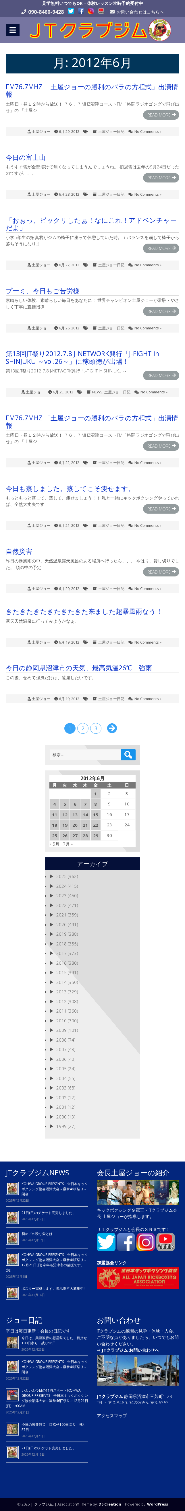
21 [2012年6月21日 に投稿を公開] (85, 825)
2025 (61, 876)
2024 (61, 886)
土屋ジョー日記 (111, 131)
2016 (61, 963)
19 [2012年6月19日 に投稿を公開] (65, 825)
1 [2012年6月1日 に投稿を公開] (95, 794)
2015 (61, 972)
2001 (61, 1107)
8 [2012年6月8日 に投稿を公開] (95, 804)
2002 (61, 1097)
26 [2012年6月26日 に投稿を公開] (65, 835)
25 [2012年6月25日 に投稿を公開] (54, 835)
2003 (61, 1088)
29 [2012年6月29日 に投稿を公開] (95, 835)
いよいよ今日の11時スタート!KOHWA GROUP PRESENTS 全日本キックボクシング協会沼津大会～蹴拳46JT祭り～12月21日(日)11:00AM (47, 1398)
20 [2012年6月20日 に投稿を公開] (75, 825)
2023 (61, 895)
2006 (61, 1059)
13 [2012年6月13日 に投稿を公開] (75, 814)
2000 (61, 1117)
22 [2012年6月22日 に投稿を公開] (95, 825)
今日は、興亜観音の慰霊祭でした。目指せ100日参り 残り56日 (54, 1340)
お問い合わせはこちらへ (140, 12)
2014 (61, 982)
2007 (61, 1049)
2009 (61, 1030)
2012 (61, 1001)
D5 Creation (110, 1504)
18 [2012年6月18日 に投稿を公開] (54, 825)
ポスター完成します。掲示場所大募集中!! (53, 1288)
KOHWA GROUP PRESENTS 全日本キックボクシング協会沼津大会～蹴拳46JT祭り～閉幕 (55, 1189)
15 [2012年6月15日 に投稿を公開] (95, 814)
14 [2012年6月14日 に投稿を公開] (85, 814)
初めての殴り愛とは (37, 1233)
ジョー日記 (24, 1320)
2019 (61, 934)
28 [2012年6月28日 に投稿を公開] (85, 835)
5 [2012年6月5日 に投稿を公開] (64, 804)
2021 (61, 915)
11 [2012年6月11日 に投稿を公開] (54, 814)
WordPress (157, 1504)
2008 (61, 1040)
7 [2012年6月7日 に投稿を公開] (85, 804)
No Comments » (147, 131)
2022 (61, 905)
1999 (61, 1126)
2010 (61, 1020)
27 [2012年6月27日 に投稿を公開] (75, 835)
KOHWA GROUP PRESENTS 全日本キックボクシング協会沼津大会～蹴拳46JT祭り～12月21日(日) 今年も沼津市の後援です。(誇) (47, 1262)
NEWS (97, 392)
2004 (61, 1078)
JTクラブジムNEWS (37, 1172)
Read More (159, 115)
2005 (61, 1068)
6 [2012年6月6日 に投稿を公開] (75, 804)
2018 (61, 944)
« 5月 (54, 844)
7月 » (68, 844)
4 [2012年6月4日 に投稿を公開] (54, 804)
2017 (61, 953)
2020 (61, 924)
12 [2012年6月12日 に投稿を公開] (65, 814)
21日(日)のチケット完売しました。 (49, 1212)
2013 (61, 992)
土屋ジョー (41, 131)
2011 (61, 1011)
